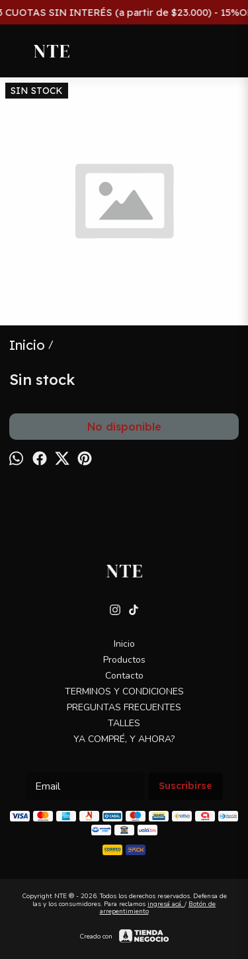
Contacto (124, 675)
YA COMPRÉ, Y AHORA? (124, 739)
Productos (124, 659)
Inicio (124, 644)
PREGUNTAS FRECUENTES (124, 707)
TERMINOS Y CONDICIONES (124, 691)
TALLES (124, 723)
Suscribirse (185, 786)
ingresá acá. (166, 904)
